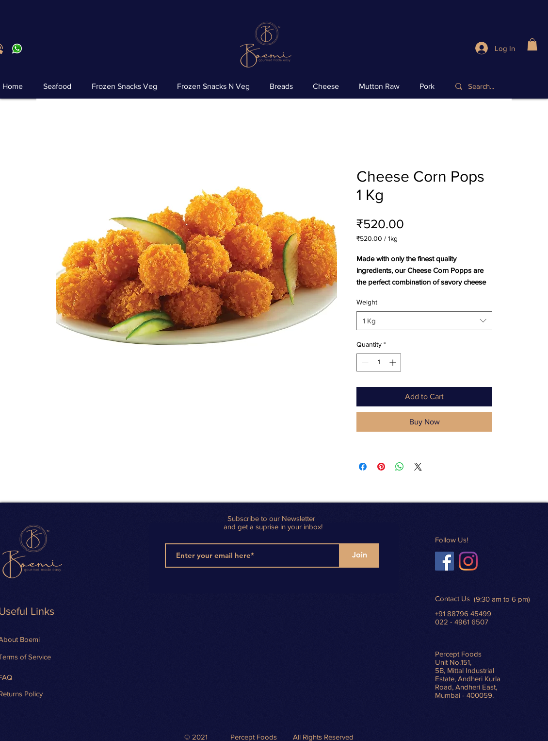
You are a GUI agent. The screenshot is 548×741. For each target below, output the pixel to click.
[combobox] (424, 320)
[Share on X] (418, 466)
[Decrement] (364, 362)
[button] (532, 44)
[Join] (359, 555)
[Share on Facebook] (363, 466)
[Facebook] (444, 561)
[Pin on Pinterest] (381, 466)
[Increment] (393, 362)
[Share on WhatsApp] (399, 466)
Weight (366, 302)
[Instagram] (468, 561)
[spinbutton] (378, 362)
